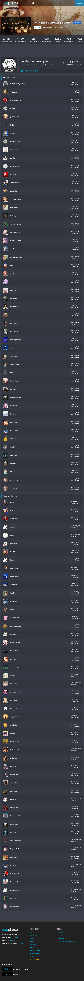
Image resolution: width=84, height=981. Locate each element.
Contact (33, 944)
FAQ (31, 932)
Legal (32, 947)
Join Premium (34, 959)
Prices (55, 28)
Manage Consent (36, 950)
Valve (21, 943)
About (32, 941)
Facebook (60, 938)
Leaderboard (47, 28)
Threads (60, 932)
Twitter (60, 935)
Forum (61, 28)
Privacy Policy (35, 953)
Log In (79, 3)
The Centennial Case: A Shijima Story (52, 22)
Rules (32, 938)
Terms (32, 956)
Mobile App (33, 935)
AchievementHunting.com (66, 941)
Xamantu (12, 940)
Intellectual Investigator (35, 61)
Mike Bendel (14, 937)
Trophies (37, 28)
